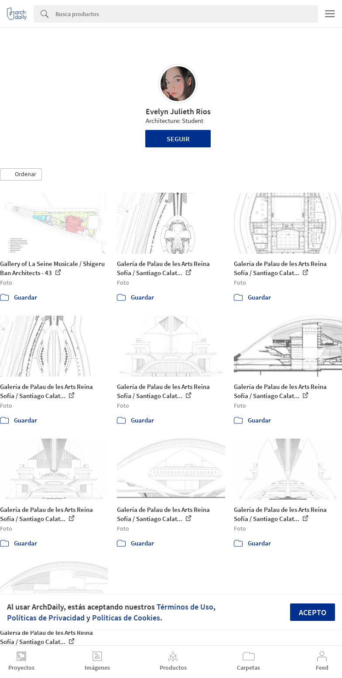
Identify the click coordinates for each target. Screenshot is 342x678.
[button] (21, 174)
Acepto (312, 612)
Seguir (178, 138)
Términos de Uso (185, 607)
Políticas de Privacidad (46, 618)
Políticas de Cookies (126, 618)
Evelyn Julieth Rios (178, 111)
